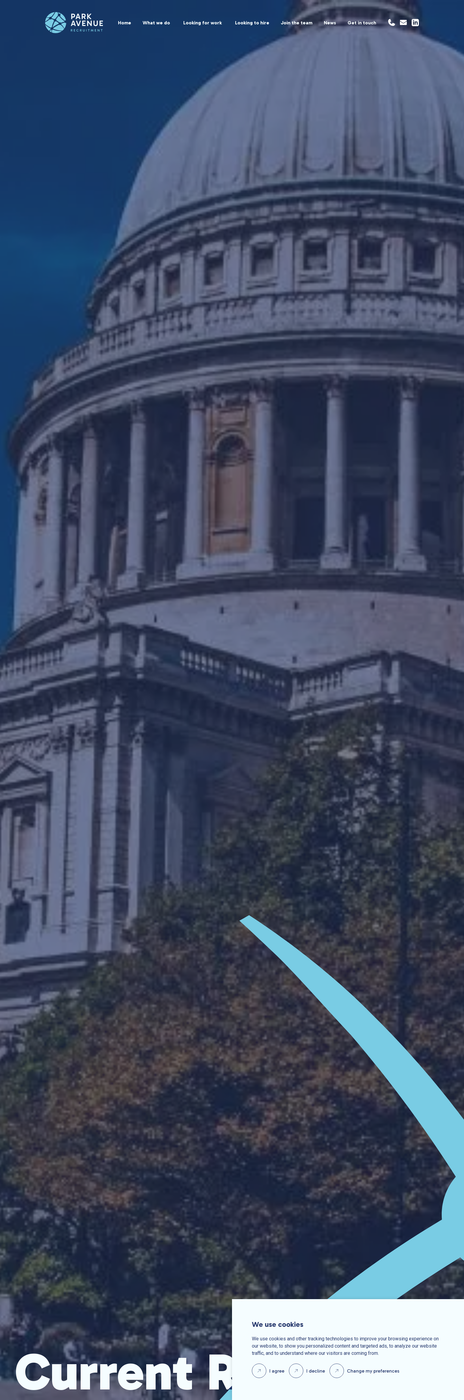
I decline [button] (315, 1371)
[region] (239, 22)
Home (124, 23)
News (330, 23)
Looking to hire (252, 23)
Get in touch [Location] (362, 23)
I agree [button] (276, 1371)
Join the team (296, 23)
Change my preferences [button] (373, 1371)
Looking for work (202, 23)
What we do (156, 23)
